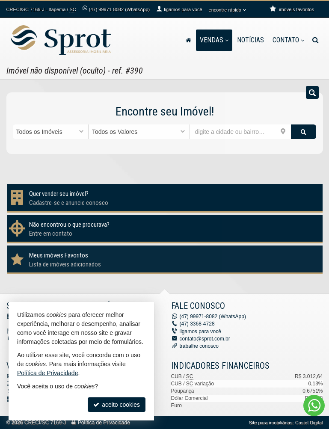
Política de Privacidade (104, 423)
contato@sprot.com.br (205, 339)
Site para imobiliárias (270, 422)
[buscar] (303, 131)
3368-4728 (197, 324)
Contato (288, 40)
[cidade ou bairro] (240, 131)
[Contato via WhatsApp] (314, 405)
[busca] (315, 40)
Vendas (214, 40)
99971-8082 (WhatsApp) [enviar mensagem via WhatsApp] (119, 9)
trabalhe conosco (199, 346)
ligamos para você (200, 331)
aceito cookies (116, 404)
